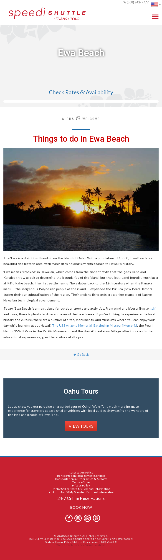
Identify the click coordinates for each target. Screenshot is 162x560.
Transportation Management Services (81, 475)
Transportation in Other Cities (74, 479)
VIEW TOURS (81, 426)
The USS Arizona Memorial (72, 325)
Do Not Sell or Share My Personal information (81, 489)
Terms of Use (81, 482)
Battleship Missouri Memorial (115, 325)
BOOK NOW (81, 507)
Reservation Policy (81, 472)
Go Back (81, 354)
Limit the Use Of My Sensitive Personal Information (81, 492)
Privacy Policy (81, 485)
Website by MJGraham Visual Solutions (80, 544)
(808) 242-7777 (136, 2)
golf (153, 308)
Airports (102, 479)
